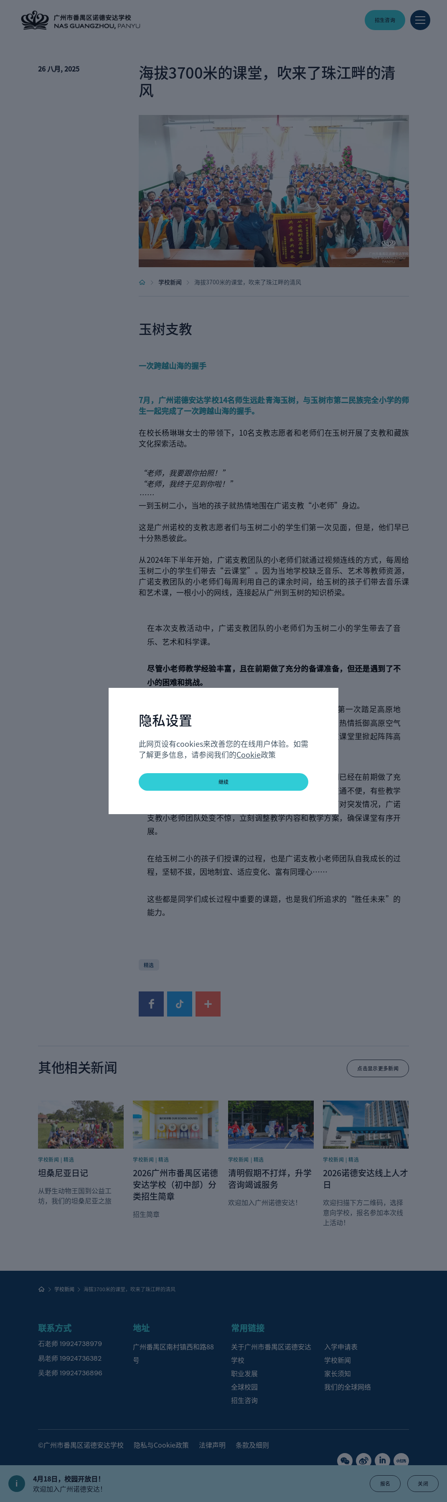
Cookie (248, 754)
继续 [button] (223, 781)
